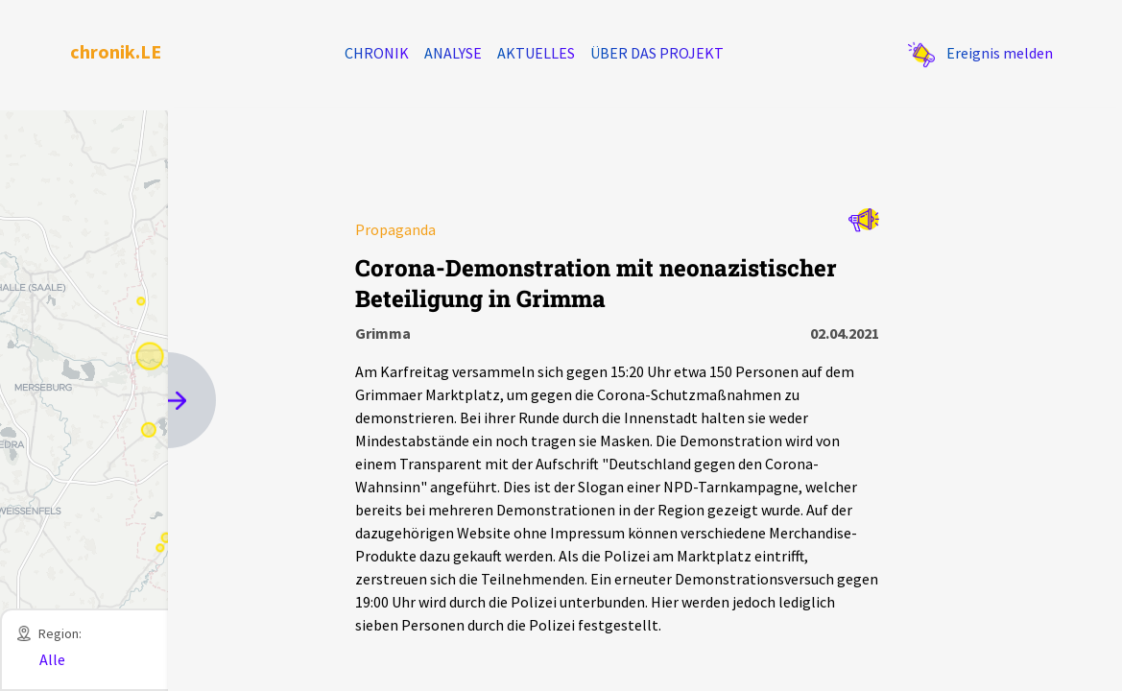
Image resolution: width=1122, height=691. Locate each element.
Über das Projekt (657, 52)
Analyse (453, 52)
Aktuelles (536, 52)
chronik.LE (115, 51)
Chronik (377, 52)
